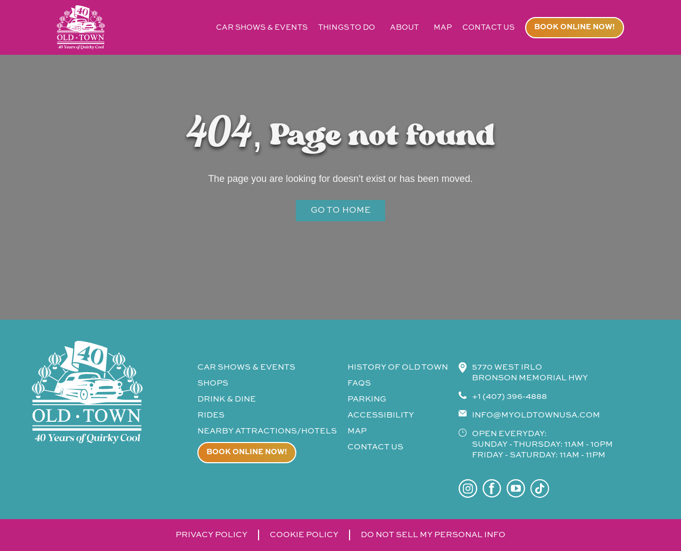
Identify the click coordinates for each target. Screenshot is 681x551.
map (443, 27)
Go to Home (340, 210)
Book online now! (574, 27)
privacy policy (211, 535)
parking (366, 399)
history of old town (397, 367)
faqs (359, 383)
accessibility (380, 415)
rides (211, 415)
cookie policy (304, 535)
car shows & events (262, 27)
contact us (488, 27)
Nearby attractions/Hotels (267, 431)
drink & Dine (226, 399)
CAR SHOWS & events (246, 367)
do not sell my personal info (433, 535)
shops (212, 383)
